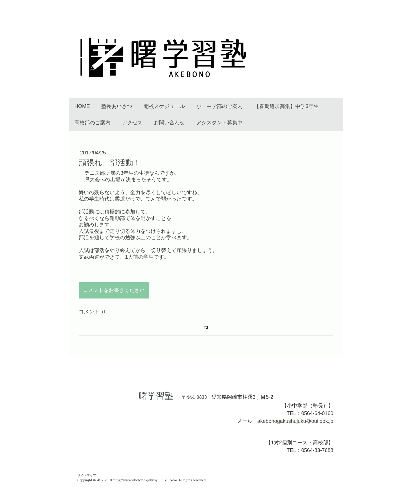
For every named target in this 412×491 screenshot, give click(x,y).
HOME (82, 106)
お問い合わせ (169, 122)
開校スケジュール (164, 106)
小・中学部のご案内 (219, 106)
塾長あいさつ (116, 106)
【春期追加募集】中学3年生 (286, 106)
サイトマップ (86, 475)
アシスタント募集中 (219, 122)
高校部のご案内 (92, 122)
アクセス (132, 122)
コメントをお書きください (114, 290)
